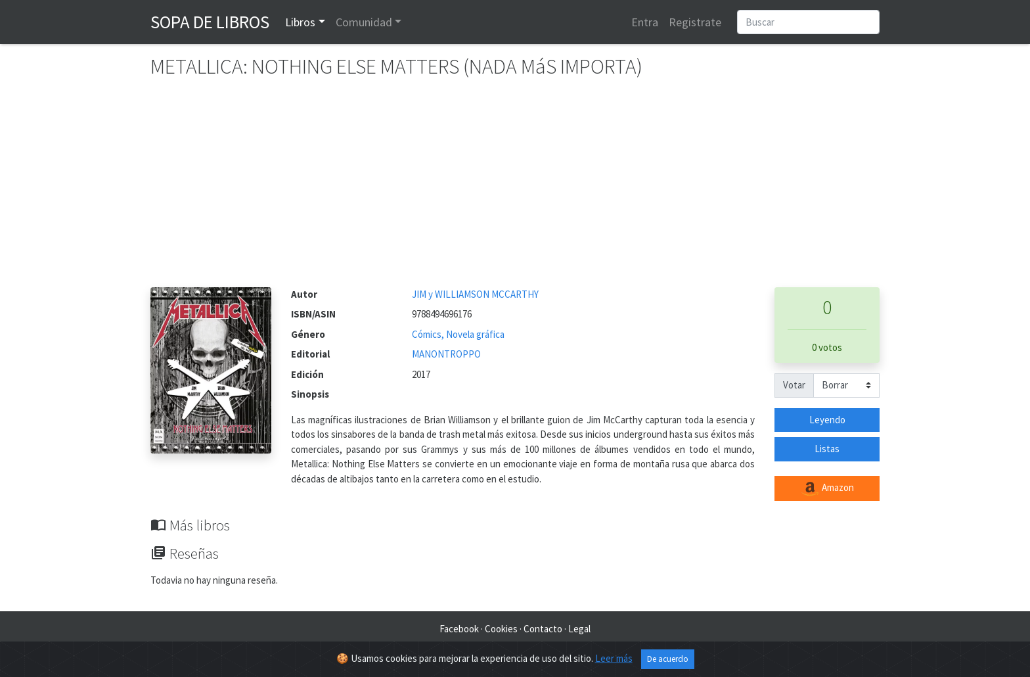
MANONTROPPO (446, 354)
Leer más (614, 658)
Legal (579, 628)
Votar (794, 385)
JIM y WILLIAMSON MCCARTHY (475, 294)
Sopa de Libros (209, 22)
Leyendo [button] (827, 419)
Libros (300, 22)
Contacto (543, 628)
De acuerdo (667, 659)
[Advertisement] (515, 189)
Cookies (501, 628)
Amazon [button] (827, 488)
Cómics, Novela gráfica (458, 334)
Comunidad (364, 22)
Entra (644, 22)
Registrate (695, 22)
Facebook (459, 628)
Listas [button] (827, 448)
